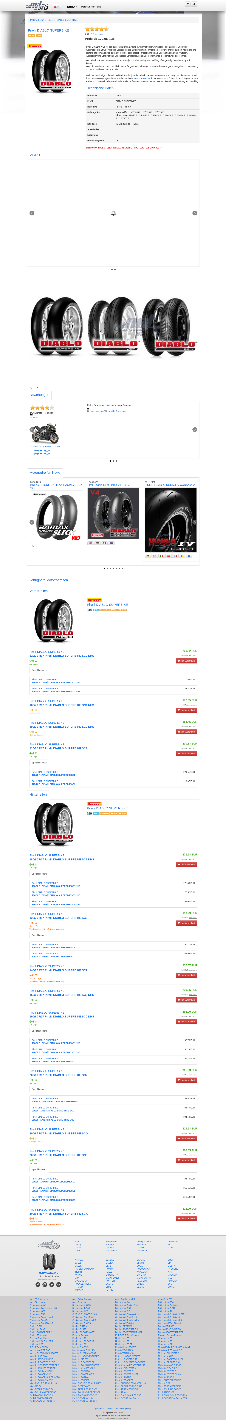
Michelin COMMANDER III (41, 1371)
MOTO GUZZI (112, 1278)
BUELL (78, 1263)
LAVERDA (141, 1275)
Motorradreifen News (91, 7)
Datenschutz (120, 1408)
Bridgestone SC (122, 1311)
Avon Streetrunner (37, 1302)
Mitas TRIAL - (121, 1392)
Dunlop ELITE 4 (79, 1326)
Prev (31, 213)
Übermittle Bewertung (115, 411)
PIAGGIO (172, 1281)
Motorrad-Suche (142, 78)
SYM (170, 1284)
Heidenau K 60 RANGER (41, 1341)
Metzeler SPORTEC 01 (169, 1362)
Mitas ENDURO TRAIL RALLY (86, 1383)
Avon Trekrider (79, 1302)
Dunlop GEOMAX (123, 1326)
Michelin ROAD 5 (123, 1377)
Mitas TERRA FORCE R (126, 1389)
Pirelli (50, 20)
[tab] (34, 155)
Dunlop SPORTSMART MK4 (128, 1332)
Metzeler (110, 1247)
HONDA (109, 1269)
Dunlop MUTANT (37, 1329)
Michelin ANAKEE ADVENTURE (130, 1365)
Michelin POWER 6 (167, 1371)
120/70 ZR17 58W (41, 451)
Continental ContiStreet (169, 1317)
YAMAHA (79, 1290)
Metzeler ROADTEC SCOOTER (130, 1362)
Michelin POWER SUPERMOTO (44, 1377)
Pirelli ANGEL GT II (167, 1392)
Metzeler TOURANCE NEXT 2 (86, 1365)
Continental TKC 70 (81, 1323)
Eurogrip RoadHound (39, 1338)
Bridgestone (111, 1241)
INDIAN (78, 1272)
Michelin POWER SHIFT (126, 1374)
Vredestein (142, 1250)
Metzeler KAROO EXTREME (85, 1356)
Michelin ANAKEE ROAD (170, 1365)
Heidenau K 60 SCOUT (83, 1341)
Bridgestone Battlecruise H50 (43, 1308)
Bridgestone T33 (37, 1314)
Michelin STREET (80, 1380)
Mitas (170, 1247)
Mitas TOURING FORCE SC (42, 1392)
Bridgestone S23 (80, 1311)
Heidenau (141, 1244)
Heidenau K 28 (79, 1338)
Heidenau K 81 (165, 1344)
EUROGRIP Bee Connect (127, 1335)
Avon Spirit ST (165, 1299)
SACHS (109, 1284)
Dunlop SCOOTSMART (83, 1332)
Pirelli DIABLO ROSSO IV (84, 1395)
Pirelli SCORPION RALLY (127, 1398)
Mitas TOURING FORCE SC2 (86, 1392)
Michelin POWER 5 (124, 1371)
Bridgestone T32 (165, 1311)
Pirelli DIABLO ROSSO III (41, 1395)
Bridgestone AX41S (81, 1305)
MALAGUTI (173, 1275)
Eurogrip (110, 1244)
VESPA (140, 1287)
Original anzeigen (95, 411)
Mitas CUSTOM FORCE (169, 1380)
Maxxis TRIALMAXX (124, 1353)
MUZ (170, 1278)
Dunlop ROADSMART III (126, 1329)
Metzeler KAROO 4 (38, 1356)
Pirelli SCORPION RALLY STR (172, 1398)
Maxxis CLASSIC (80, 1347)
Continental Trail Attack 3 (169, 1323)
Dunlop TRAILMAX (38, 1335)
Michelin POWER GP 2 (83, 1374)
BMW (170, 1260)
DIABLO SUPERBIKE (67, 20)
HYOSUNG (173, 1269)
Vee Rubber (111, 1250)
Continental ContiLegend (41, 1317)
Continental (173, 1241)
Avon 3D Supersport (38, 1299)
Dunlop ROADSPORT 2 (40, 1332)
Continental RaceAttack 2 (84, 1320)
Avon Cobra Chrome (81, 1299)
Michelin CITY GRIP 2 (168, 1368)
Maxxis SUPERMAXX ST (84, 1353)
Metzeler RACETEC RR (126, 1359)
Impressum (100, 1408)
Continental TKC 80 (124, 1323)
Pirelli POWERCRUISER (41, 1398)
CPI (169, 1263)
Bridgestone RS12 (166, 1308)
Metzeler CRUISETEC (168, 1353)
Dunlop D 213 (35, 1326)
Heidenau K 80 (79, 1344)
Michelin (140, 1247)
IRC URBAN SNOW (38, 1347)
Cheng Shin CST (145, 1241)
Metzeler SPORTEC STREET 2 (44, 1365)
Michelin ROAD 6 (166, 1377)
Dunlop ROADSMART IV (169, 1329)
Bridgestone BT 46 (81, 1308)
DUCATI (140, 1266)
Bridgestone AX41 (37, 1305)
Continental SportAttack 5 (41, 1323)
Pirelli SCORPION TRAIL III (85, 1401)
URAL (108, 1287)
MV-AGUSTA (81, 1281)
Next (194, 213)
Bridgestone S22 (37, 1311)
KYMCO (78, 1275)
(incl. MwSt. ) (189, 655)
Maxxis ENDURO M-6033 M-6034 (174, 1347)
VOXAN (171, 1287)
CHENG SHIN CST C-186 (84, 1314)
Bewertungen (98, 34)
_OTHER (110, 1290)
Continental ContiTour (39, 1320)
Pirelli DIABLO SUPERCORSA (172, 1395)
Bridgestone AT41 (166, 1302)
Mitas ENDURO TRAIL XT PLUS (130, 1383)
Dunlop (78, 1244)
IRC (169, 1244)
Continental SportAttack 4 (170, 1320)
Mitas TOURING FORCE (169, 1389)
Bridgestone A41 (123, 1302)
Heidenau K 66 (165, 1341)
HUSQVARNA (143, 1269)
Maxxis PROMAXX (124, 1350)
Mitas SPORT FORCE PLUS (128, 1386)
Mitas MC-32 (164, 1383)
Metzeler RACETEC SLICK (171, 1359)
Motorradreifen (37, 20)
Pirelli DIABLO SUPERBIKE (128, 1395)
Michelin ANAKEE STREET (42, 1368)
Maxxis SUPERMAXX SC (170, 1350)
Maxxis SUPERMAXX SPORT (43, 1353)
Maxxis (78, 1247)
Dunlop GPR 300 (166, 1326)
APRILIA (79, 1260)
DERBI (109, 1266)
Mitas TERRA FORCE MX (84, 1389)
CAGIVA (109, 1263)
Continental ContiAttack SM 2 (172, 1314)
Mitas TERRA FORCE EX (41, 1389)
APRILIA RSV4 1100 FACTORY (45, 446)
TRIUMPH (79, 1287)
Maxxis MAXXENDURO (83, 1350)
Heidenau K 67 (36, 1344)
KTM (170, 1272)
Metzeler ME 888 (80, 1359)
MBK (77, 1278)
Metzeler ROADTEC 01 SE (42, 1362)
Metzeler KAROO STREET (127, 1356)
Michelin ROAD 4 (80, 1377)
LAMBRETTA (112, 1275)
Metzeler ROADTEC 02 (83, 1362)
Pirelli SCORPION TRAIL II (42, 1401)
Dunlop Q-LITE (79, 1329)
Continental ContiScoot (126, 1317)
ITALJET (110, 1272)
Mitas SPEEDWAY (81, 1386)
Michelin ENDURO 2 (82, 1371)
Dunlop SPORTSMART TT (170, 1332)
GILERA (171, 1266)
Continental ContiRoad (83, 1317)
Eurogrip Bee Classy (82, 1335)
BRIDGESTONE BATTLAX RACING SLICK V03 (56, 486)
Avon (77, 1241)
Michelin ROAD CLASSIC (41, 1380)
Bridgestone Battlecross (169, 1305)
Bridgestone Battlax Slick (127, 1305)
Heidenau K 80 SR (124, 1344)
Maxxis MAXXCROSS (39, 1350)
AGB (128, 1408)
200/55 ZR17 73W (41, 454)
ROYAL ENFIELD (83, 1284)
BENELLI (110, 1260)
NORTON (110, 1281)
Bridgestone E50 (123, 1308)
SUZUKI (140, 1284)
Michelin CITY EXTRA (125, 1368)
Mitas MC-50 (35, 1386)
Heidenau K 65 (122, 1341)
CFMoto (140, 1263)
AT (56, 7)
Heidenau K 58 (122, 1338)
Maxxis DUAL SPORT (125, 1347)
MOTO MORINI (144, 1278)
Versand (110, 1408)
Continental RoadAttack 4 (127, 1320)
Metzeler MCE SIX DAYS (41, 1359)
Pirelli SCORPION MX (82, 1398)
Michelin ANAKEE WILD (83, 1368)
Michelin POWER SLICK (169, 1374)
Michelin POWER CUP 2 (41, 1374)
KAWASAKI (142, 1272)
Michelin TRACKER (124, 1380)
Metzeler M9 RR (165, 1356)
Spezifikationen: (39, 670)
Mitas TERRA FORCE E (169, 1386)
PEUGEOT (142, 1281)
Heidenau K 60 (165, 1338)
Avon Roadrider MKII (125, 1299)
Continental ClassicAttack (127, 1314)
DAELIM (78, 1266)
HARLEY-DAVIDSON (84, 1269)
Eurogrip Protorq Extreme (170, 1335)
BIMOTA (141, 1260)
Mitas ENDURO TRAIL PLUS (43, 1383)
